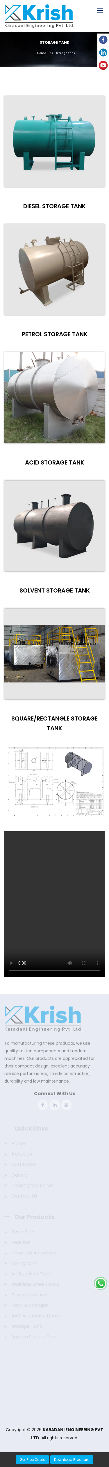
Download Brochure (71, 1459)
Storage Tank (65, 53)
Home (41, 53)
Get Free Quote (32, 1459)
